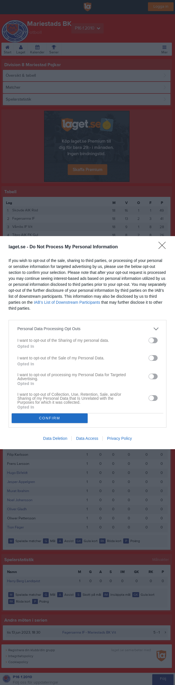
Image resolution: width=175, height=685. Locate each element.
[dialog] (87, 342)
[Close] (163, 247)
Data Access (87, 438)
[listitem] (87, 329)
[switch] (153, 340)
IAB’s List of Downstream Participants (67, 302)
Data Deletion (55, 438)
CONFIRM (49, 418)
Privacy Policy (119, 438)
